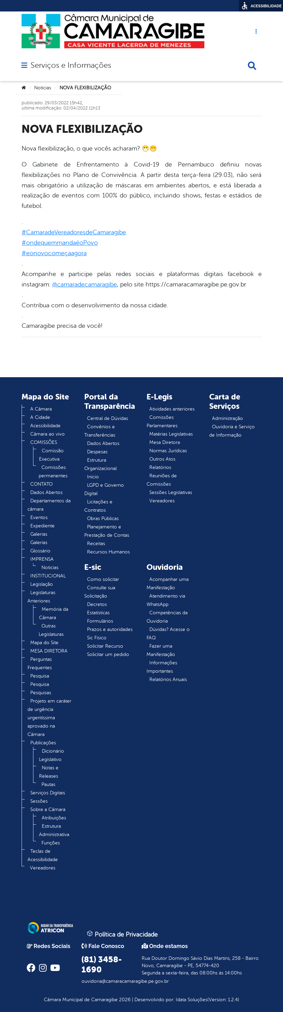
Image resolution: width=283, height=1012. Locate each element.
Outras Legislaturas (51, 630)
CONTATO (41, 484)
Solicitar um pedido (108, 654)
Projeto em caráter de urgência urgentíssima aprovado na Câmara (49, 717)
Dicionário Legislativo (51, 755)
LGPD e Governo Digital (104, 489)
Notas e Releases (48, 772)
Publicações (43, 742)
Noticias (42, 87)
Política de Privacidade (122, 934)
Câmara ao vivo (47, 434)
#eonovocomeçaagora (54, 253)
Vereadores (42, 868)
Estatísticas (98, 612)
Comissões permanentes (53, 471)
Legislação (41, 584)
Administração (227, 418)
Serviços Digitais (47, 792)
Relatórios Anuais (168, 679)
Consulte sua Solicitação (99, 592)
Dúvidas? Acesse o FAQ (168, 633)
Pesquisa (39, 676)
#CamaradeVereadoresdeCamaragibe (74, 232)
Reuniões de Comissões (162, 480)
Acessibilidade (45, 425)
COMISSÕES (43, 442)
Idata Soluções (191, 999)
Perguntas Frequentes (39, 663)
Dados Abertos (46, 492)
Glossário (40, 550)
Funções (50, 842)
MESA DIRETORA (49, 651)
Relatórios (160, 467)
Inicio (93, 476)
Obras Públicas (103, 518)
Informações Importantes (162, 667)
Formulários (100, 621)
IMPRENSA (42, 559)
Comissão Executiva (51, 455)
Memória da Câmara (53, 613)
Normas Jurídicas (168, 450)
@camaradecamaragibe (84, 284)
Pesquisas (40, 692)
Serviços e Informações (71, 65)
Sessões (39, 801)
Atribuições (54, 817)
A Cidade (40, 417)
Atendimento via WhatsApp (166, 600)
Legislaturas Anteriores (41, 597)
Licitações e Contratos (98, 506)
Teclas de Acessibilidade (42, 855)
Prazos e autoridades (110, 629)
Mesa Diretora (164, 442)
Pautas (48, 784)
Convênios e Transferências (99, 431)
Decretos (97, 604)
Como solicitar (103, 579)
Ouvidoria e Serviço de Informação (232, 431)
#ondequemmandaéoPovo (60, 242)
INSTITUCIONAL (48, 575)
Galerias (38, 534)
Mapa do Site (44, 642)
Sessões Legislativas (170, 492)
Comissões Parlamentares (162, 421)
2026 (124, 999)
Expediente (42, 525)
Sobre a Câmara (47, 809)
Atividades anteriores (172, 409)
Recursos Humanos (108, 551)
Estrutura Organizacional (100, 464)
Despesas (97, 451)
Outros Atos (162, 459)
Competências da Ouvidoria (167, 617)
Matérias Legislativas (171, 434)
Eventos (39, 517)
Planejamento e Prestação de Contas (106, 531)
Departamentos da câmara (49, 505)
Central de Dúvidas (107, 418)
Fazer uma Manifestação (161, 650)
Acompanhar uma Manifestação (168, 583)
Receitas (96, 543)
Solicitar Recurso (105, 646)
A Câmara (41, 409)
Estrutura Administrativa (54, 830)
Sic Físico (97, 637)
